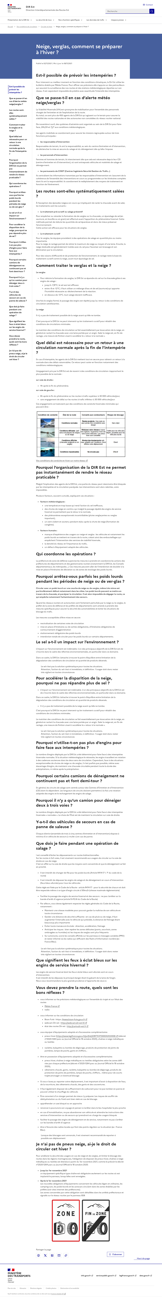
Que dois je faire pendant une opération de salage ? (16, 311)
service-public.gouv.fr (105, 1275)
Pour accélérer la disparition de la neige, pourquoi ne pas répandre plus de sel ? (18, 230)
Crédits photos (51, 1288)
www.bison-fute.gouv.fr (74, 1019)
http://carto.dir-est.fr (76, 1026)
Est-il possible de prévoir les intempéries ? (17, 89)
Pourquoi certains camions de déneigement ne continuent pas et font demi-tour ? (17, 265)
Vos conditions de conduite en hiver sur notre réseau (60, 460)
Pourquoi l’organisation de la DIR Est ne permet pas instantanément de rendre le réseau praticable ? (18, 168)
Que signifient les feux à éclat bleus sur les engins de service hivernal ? (17, 325)
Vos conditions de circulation (27, 27)
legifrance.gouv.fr (126, 1275)
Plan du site (12, 1288)
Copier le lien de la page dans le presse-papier (65, 1255)
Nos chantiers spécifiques (69, 20)
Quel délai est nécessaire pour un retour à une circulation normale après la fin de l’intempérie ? (18, 145)
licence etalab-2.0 (57, 1294)
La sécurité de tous (44, 20)
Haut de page (143, 1258)
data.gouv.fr (145, 1275)
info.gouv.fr (86, 1275)
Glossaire (23, 1288)
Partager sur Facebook (38, 1255)
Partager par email (59, 1255)
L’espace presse (117, 20)
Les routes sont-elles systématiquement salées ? (18, 114)
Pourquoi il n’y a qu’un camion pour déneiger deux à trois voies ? (18, 281)
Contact (149, 5)
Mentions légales (36, 1288)
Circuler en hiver (46, 27)
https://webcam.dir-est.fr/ (73, 1022)
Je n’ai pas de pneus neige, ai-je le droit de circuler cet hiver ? (18, 355)
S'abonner (115, 1254)
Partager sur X (45, 1255)
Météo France (51, 1006)
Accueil (10, 27)
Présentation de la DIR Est (18, 20)
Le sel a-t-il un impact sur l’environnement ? (17, 215)
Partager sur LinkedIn (52, 1255)
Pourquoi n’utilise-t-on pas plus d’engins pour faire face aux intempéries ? (18, 248)
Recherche (151, 11)
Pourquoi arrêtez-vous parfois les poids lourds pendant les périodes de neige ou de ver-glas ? (17, 199)
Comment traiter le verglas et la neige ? (17, 127)
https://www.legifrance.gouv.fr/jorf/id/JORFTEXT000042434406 (86, 1036)
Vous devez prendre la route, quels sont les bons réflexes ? (18, 340)
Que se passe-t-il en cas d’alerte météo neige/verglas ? (18, 101)
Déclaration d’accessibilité (69, 1288)
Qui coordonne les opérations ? (17, 185)
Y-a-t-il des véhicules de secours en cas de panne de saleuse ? (18, 296)
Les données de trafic (95, 20)
